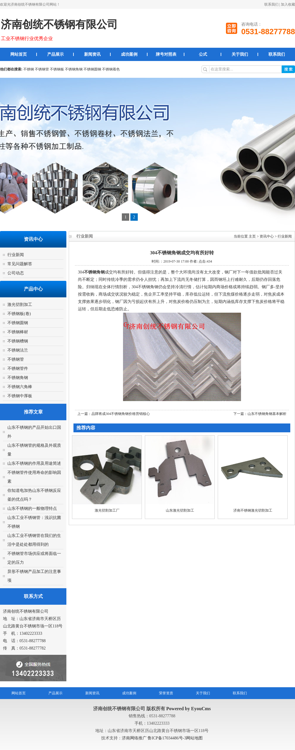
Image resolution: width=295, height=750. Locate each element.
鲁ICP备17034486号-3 (167, 738)
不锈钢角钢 (74, 69)
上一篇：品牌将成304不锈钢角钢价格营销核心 (113, 414)
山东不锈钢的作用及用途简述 (34, 463)
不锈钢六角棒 (19, 387)
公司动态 (15, 273)
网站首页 (18, 54)
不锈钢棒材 (17, 332)
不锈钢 (28, 69)
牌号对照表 (166, 54)
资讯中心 (267, 236)
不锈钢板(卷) (19, 313)
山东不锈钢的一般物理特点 (32, 508)
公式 (203, 54)
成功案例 (129, 54)
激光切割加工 (19, 304)
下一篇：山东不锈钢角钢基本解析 (259, 414)
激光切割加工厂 (107, 510)
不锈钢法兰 (17, 350)
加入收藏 (288, 4)
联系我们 (271, 4)
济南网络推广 (135, 738)
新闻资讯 (92, 54)
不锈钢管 (42, 69)
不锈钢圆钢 (92, 69)
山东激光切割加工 (180, 510)
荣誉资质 (166, 693)
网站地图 (194, 738)
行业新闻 (15, 255)
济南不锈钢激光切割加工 (252, 510)
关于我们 (240, 54)
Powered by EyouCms (188, 708)
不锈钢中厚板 (19, 396)
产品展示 (55, 54)
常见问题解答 (19, 264)
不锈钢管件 (17, 368)
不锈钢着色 (111, 69)
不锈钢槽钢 (17, 341)
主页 (252, 236)
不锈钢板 (57, 69)
